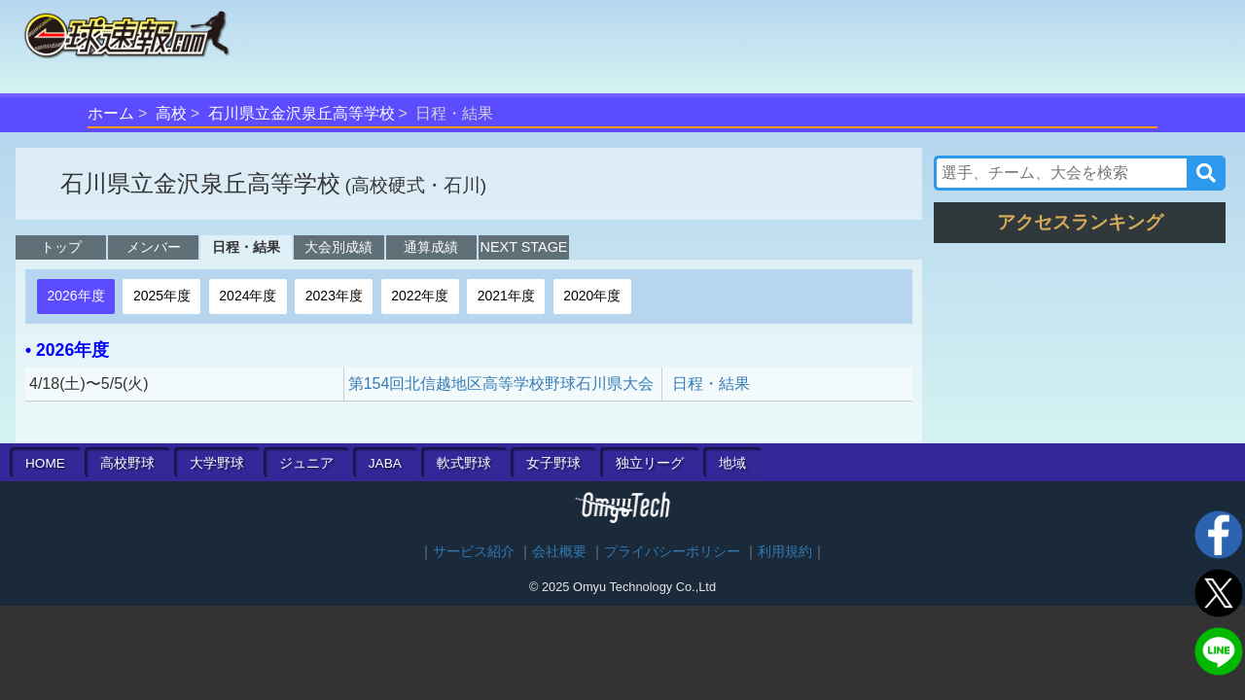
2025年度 (162, 295)
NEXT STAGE (524, 247)
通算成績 (431, 247)
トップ (61, 247)
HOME (45, 463)
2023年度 (334, 295)
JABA (385, 463)
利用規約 (785, 551)
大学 (217, 463)
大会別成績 (338, 247)
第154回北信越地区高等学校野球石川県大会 (501, 383)
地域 (732, 463)
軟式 (464, 463)
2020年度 (592, 295)
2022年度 (419, 295)
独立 (650, 463)
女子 (553, 463)
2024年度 (247, 295)
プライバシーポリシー (672, 551)
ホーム (111, 113)
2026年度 (75, 295)
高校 (171, 113)
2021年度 (506, 295)
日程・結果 (246, 247)
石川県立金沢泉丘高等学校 (301, 113)
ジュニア (306, 463)
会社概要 (559, 551)
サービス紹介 (474, 551)
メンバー (153, 247)
